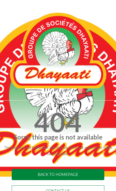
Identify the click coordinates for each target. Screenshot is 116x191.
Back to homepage (58, 174)
